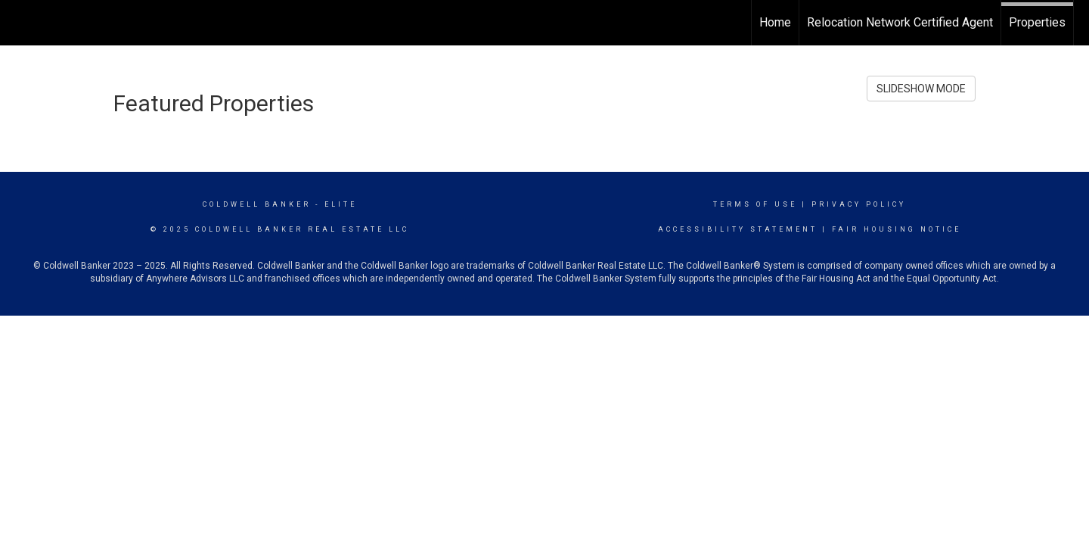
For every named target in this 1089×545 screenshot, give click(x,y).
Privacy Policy (858, 204)
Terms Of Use (755, 204)
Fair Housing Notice (896, 229)
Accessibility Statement (738, 229)
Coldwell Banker (257, 204)
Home (775, 22)
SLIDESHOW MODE (921, 89)
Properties (1037, 22)
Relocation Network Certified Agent (900, 22)
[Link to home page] (19, 22)
